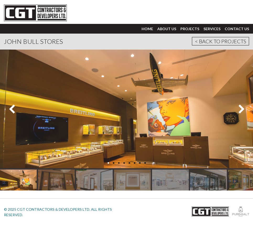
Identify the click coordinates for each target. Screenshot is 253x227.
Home (147, 29)
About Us (166, 29)
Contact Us (237, 29)
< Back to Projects (220, 41)
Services (211, 29)
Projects (189, 29)
